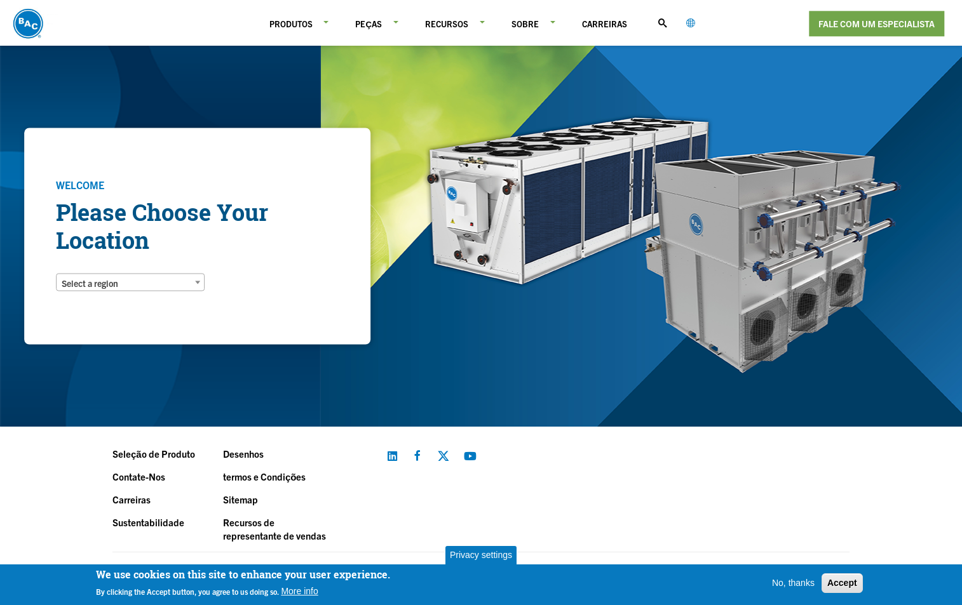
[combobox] (130, 282)
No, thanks (793, 583)
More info (299, 591)
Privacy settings (481, 555)
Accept (842, 583)
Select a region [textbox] (90, 283)
